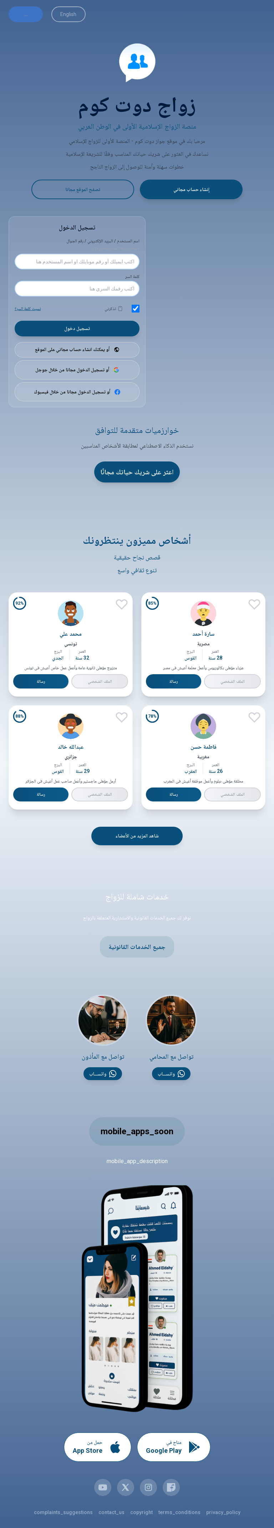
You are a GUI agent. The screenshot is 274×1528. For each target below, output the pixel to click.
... (26, 14)
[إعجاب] (254, 605)
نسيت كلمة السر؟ (28, 308)
